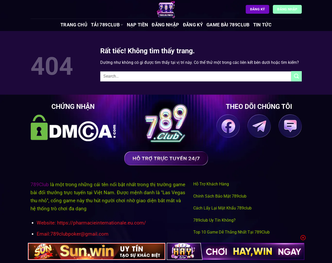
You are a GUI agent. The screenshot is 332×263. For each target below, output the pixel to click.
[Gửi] (296, 76)
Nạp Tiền (137, 24)
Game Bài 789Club (228, 24)
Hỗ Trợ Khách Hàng (211, 184)
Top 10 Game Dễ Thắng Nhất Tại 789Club (231, 232)
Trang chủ (73, 24)
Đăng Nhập (165, 24)
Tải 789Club (107, 24)
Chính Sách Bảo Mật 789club (219, 196)
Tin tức (262, 24)
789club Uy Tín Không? (214, 220)
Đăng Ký (193, 24)
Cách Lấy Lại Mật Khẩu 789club (222, 208)
